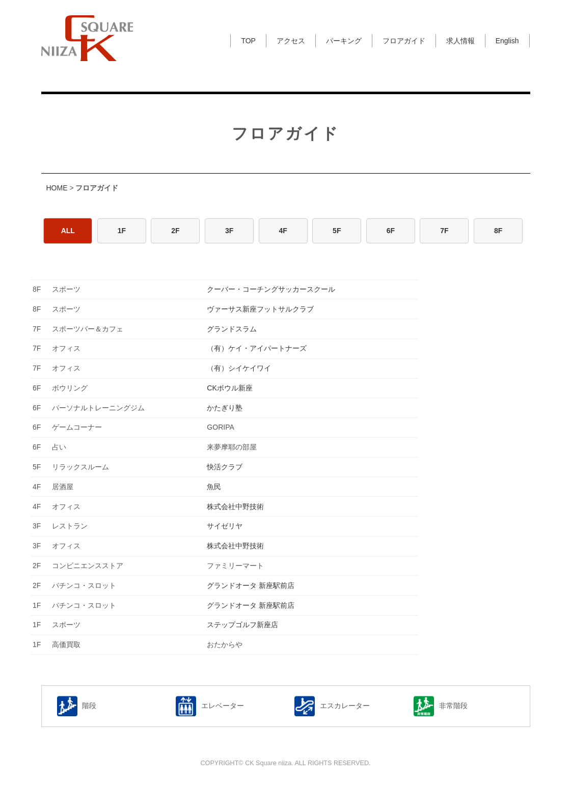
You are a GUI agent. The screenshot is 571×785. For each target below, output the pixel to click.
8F (498, 231)
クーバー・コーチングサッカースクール (271, 289)
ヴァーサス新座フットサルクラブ (260, 309)
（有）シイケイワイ (239, 368)
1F (122, 231)
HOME (57, 188)
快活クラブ (224, 467)
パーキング (344, 41)
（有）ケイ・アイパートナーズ (257, 348)
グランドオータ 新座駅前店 (250, 585)
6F (391, 231)
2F (175, 231)
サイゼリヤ (224, 526)
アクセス (291, 41)
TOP (248, 41)
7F (444, 231)
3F (229, 231)
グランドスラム (232, 329)
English (507, 41)
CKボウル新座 (229, 388)
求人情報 (460, 41)
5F (337, 231)
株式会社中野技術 (235, 506)
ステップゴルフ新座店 (242, 625)
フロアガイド (404, 41)
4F (283, 231)
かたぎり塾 (224, 408)
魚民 (214, 487)
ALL (68, 231)
